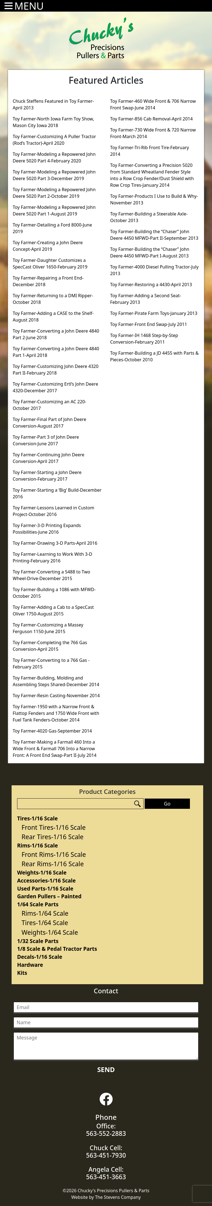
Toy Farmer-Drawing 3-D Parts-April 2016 (55, 543)
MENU (29, 6)
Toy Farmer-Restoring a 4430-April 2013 (151, 284)
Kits (22, 972)
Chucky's (101, 38)
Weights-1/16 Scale (42, 872)
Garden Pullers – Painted (49, 896)
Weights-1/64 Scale (50, 932)
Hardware (30, 964)
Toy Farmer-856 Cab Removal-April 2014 (151, 119)
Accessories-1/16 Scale (46, 880)
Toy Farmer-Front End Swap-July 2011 (148, 324)
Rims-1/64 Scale (45, 913)
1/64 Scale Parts (38, 904)
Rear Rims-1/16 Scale (53, 863)
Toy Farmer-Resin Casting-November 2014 (56, 695)
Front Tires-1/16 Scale (54, 827)
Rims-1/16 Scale (37, 845)
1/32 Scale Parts (38, 941)
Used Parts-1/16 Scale (45, 888)
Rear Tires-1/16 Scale (53, 836)
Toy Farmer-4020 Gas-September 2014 (52, 731)
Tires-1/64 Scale (45, 922)
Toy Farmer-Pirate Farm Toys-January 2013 (153, 313)
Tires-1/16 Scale (37, 818)
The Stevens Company (118, 1197)
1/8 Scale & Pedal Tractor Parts (57, 948)
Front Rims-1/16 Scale (54, 854)
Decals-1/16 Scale (39, 956)
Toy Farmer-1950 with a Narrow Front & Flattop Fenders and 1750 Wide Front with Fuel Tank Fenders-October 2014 (56, 713)
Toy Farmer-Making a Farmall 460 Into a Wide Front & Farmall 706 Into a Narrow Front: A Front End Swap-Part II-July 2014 (55, 748)
